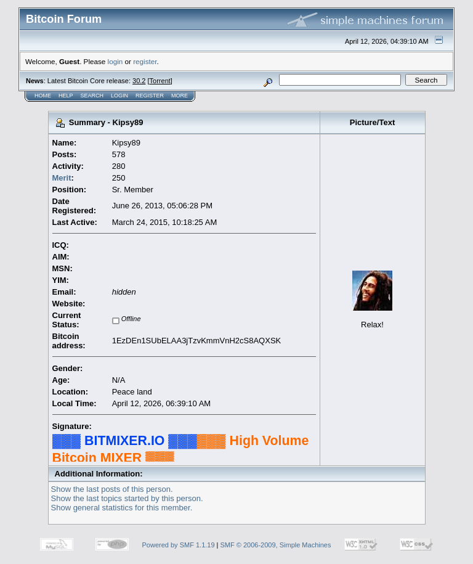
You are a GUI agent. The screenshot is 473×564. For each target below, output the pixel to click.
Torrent (160, 80)
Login (119, 95)
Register (149, 95)
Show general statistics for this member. (122, 507)
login (115, 61)
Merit (61, 177)
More (179, 95)
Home (42, 95)
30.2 (138, 80)
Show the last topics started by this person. (127, 498)
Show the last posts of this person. (112, 489)
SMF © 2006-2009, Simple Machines (275, 545)
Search (92, 95)
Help (66, 95)
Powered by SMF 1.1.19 (178, 545)
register (144, 61)
